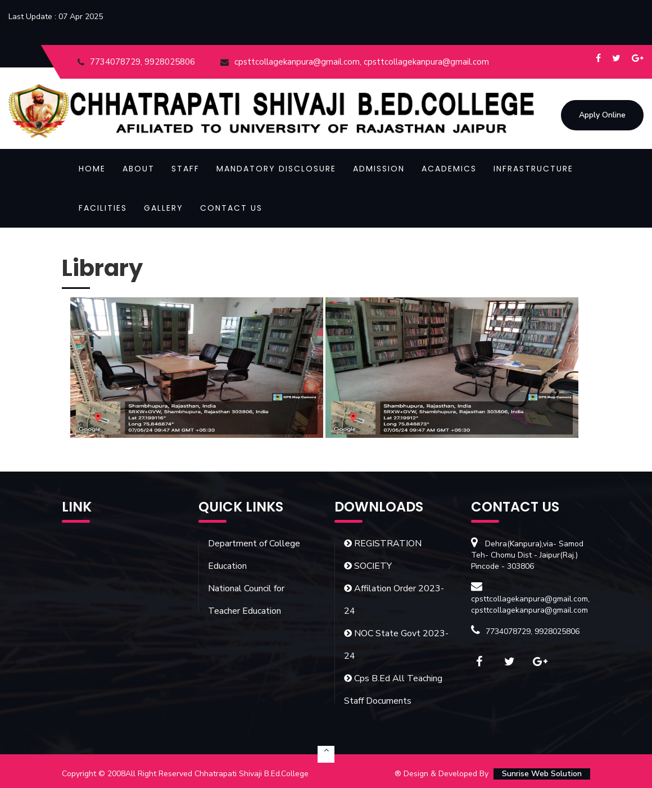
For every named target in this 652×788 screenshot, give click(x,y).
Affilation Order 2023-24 (394, 599)
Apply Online (602, 116)
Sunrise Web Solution (542, 773)
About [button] (139, 168)
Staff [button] (185, 168)
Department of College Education (254, 554)
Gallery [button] (163, 208)
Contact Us (231, 208)
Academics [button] (449, 168)
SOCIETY (368, 566)
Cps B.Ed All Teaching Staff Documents (393, 689)
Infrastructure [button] (533, 168)
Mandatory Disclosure (276, 168)
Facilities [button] (103, 208)
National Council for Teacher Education (246, 599)
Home (92, 168)
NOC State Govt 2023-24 (396, 644)
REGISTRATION (383, 543)
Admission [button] (379, 168)
